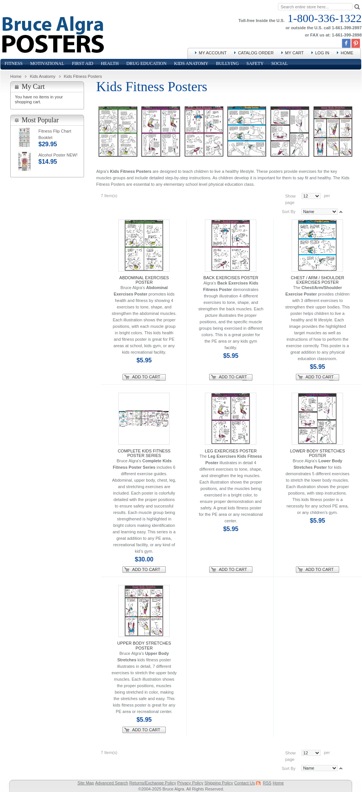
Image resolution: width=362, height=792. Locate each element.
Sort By (288, 211)
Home (347, 53)
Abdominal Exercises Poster (144, 280)
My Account (213, 53)
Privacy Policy (190, 783)
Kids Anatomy (42, 76)
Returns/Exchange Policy (152, 783)
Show (290, 196)
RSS (267, 783)
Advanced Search (111, 783)
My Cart (294, 53)
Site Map (86, 783)
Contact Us (244, 783)
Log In (322, 53)
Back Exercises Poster (230, 277)
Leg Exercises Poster (231, 451)
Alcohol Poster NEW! (58, 155)
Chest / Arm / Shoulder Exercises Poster (317, 280)
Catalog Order (256, 53)
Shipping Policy (219, 783)
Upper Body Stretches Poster (144, 645)
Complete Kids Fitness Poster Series (144, 453)
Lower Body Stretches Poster (317, 453)
